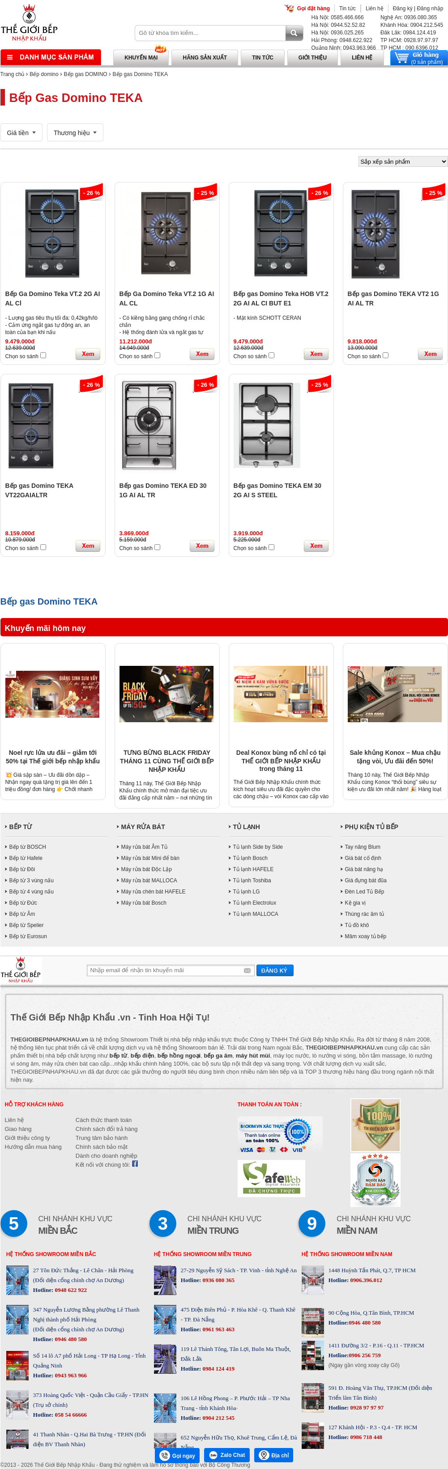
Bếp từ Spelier (26, 925)
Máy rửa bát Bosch (143, 903)
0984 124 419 (218, 1368)
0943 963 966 (70, 1375)
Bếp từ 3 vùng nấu (31, 880)
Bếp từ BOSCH (27, 847)
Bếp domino (44, 74)
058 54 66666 (70, 1414)
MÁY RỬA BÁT (143, 826)
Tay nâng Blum (362, 847)
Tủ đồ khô (357, 925)
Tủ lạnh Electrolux (255, 903)
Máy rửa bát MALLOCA (149, 880)
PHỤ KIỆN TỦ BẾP (371, 826)
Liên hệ (375, 8)
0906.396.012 (365, 1280)
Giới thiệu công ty (27, 1138)
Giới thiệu (313, 58)
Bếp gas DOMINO (85, 74)
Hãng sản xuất (205, 58)
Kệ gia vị (355, 903)
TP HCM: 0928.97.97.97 (409, 40)
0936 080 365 (218, 1280)
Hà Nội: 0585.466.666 (337, 17)
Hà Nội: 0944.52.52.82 (338, 25)
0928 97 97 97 (366, 1407)
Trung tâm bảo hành (102, 1138)
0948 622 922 (70, 1290)
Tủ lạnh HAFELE (253, 869)
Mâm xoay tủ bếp (366, 936)
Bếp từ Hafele (26, 858)
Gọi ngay (177, 1455)
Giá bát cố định (363, 858)
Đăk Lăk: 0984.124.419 (408, 33)
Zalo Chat (227, 1455)
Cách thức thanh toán (104, 1120)
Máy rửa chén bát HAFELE (153, 892)
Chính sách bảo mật (102, 1146)
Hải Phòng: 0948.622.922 (341, 40)
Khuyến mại (141, 58)
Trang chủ (12, 74)
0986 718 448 (365, 1437)
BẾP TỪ (20, 826)
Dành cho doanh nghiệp (106, 1155)
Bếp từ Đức (23, 903)
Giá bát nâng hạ (364, 869)
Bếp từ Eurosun (28, 936)
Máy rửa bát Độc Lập (146, 869)
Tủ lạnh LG (246, 892)
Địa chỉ (274, 1455)
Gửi (275, 970)
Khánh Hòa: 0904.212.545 (411, 25)
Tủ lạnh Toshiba (252, 880)
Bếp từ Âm (22, 914)
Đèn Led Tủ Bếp (364, 892)
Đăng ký (403, 8)
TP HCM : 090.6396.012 (409, 48)
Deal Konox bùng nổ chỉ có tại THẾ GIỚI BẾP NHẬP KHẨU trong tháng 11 (281, 760)
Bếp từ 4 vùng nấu (31, 892)
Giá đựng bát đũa (366, 880)
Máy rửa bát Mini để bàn (150, 858)
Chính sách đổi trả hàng (107, 1129)
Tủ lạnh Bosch (250, 858)
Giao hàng (18, 1129)
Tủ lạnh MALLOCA (255, 914)
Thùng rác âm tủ (364, 914)
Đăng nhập (430, 8)
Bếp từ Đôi (22, 869)
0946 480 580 (70, 1339)
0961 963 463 (218, 1329)
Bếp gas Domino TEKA (140, 74)
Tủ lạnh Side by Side (258, 847)
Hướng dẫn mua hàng (33, 1146)
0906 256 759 (365, 1355)
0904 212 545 (218, 1417)
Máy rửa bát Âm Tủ (144, 847)
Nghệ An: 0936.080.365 (408, 17)
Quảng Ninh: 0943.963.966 (343, 48)
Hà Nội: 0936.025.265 (337, 33)
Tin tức (347, 8)
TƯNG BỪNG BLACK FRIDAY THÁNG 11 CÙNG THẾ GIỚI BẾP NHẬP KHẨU (167, 761)
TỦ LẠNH (246, 826)
